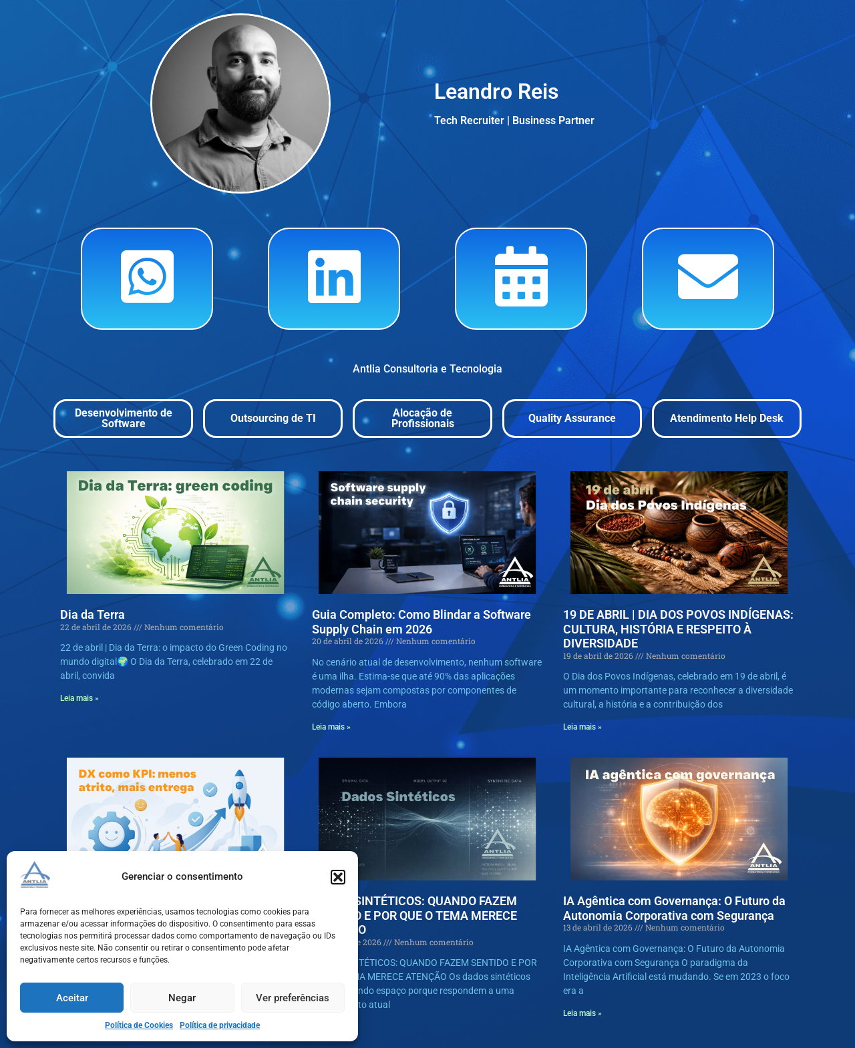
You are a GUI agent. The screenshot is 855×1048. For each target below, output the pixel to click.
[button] (338, 877)
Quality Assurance (572, 418)
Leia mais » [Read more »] (79, 698)
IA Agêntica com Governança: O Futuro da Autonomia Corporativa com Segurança (674, 908)
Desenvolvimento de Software (123, 418)
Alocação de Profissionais (422, 418)
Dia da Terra (92, 614)
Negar (182, 998)
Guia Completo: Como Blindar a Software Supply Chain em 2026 (421, 621)
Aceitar (72, 998)
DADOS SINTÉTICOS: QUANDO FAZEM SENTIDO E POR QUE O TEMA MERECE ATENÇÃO (414, 915)
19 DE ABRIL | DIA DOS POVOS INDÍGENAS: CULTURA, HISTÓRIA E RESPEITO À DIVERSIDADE (678, 628)
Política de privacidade (220, 1025)
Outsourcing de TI (273, 418)
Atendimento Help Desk (727, 418)
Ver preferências (292, 998)
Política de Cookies (139, 1025)
